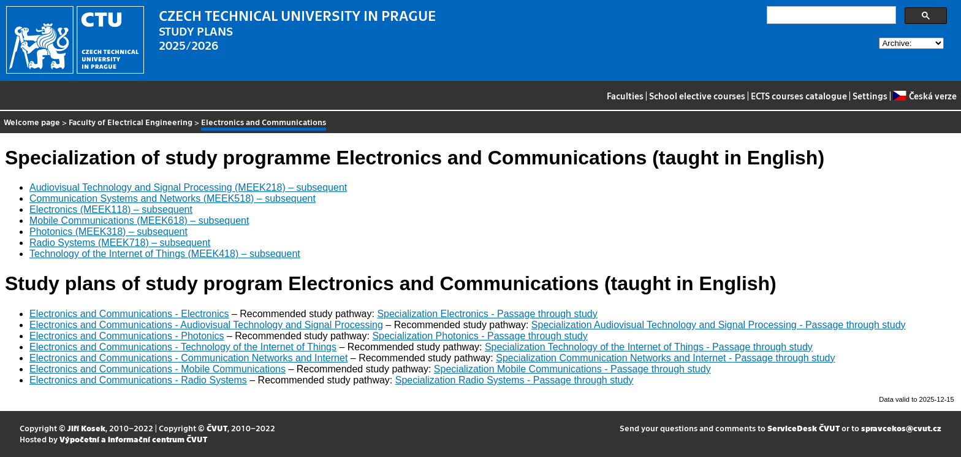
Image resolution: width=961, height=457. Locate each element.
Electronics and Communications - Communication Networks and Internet (188, 358)
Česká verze (924, 95)
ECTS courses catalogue (799, 95)
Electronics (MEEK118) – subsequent (110, 209)
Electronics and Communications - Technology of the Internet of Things (182, 347)
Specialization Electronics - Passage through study (487, 314)
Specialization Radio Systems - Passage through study (514, 380)
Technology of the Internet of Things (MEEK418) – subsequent (164, 253)
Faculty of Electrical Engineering (130, 121)
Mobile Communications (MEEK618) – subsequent (139, 220)
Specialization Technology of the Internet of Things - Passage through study (649, 347)
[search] (830, 15)
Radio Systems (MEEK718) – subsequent (119, 242)
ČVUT (217, 427)
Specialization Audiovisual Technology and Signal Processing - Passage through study (718, 325)
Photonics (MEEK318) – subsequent (108, 231)
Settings (870, 95)
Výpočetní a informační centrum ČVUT (133, 439)
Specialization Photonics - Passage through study (479, 336)
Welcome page (32, 121)
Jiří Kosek (86, 427)
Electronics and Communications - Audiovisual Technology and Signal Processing (206, 325)
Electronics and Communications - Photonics (126, 336)
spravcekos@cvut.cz (901, 427)
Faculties (625, 95)
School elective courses (697, 95)
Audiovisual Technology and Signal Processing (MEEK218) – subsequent (188, 187)
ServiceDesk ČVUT (803, 427)
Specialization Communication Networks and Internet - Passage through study (665, 358)
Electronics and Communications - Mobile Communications (157, 369)
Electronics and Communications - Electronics (129, 314)
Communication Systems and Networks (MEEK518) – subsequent (172, 198)
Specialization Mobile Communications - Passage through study (572, 369)
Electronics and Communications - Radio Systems (138, 380)
